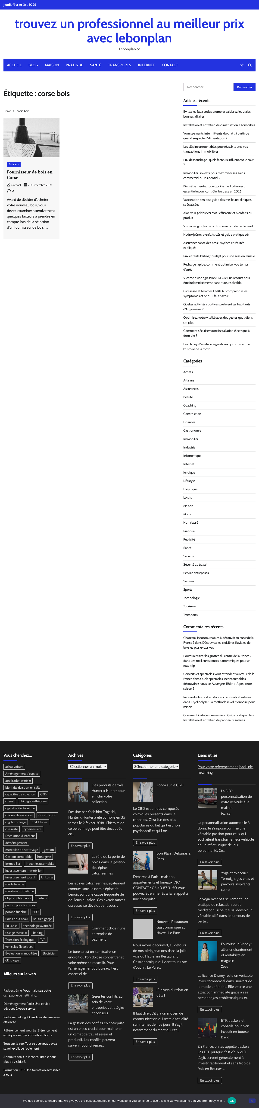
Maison (52, 65)
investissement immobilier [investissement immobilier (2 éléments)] (23, 870)
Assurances (191, 389)
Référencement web (17, 1030)
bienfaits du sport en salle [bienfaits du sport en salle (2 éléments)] (22, 787)
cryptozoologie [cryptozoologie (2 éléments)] (15, 822)
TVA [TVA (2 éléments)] (43, 940)
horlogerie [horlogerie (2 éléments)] (44, 857)
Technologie (191, 598)
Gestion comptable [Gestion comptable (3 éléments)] (18, 857)
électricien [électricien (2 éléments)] (49, 954)
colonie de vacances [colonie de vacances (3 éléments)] (19, 815)
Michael (14, 185)
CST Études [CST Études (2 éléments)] (39, 822)
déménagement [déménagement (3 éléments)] (16, 843)
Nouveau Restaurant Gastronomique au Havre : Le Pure (172, 927)
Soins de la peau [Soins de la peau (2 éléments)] (16, 919)
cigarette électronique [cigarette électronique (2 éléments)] (20, 808)
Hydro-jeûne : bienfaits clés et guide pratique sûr (216, 234)
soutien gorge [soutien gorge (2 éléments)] (42, 919)
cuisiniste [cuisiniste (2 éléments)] (11, 829)
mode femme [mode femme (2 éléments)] (14, 884)
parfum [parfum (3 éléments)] (42, 898)
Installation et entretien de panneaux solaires (214, 720)
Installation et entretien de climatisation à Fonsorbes (219, 125)
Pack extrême (12, 991)
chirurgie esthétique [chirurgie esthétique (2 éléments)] (33, 801)
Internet (146, 65)
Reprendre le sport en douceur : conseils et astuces (217, 697)
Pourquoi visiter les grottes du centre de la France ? (217, 656)
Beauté (188, 397)
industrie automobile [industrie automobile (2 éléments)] (40, 863)
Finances (189, 422)
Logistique (190, 489)
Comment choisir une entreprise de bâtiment (108, 933)
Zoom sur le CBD (170, 785)
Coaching (189, 405)
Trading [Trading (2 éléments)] (38, 933)
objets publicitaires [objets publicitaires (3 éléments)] (18, 898)
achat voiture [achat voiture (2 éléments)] (14, 767)
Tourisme (189, 606)
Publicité (189, 539)
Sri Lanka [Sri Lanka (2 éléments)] (11, 926)
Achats (188, 372)
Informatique (192, 456)
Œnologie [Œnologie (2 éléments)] (12, 961)
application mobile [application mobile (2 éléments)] (18, 780)
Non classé (190, 522)
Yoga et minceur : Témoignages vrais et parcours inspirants (237, 878)
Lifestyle (189, 481)
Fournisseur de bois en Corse (30, 174)
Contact (170, 65)
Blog (33, 65)
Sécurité (188, 556)
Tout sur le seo (13, 1044)
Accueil (14, 65)
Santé (95, 65)
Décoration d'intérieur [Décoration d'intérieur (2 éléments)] (20, 836)
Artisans (14, 164)
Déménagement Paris (18, 1004)
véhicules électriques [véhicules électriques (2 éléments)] (19, 947)
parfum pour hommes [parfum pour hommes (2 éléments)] (20, 905)
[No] (252, 1100)
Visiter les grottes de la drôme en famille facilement (218, 226)
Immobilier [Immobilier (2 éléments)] (12, 863)
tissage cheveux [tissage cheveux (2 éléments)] (16, 933)
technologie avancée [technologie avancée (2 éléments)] (37, 926)
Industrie (189, 447)
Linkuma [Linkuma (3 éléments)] (47, 877)
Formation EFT (13, 1070)
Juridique (189, 472)
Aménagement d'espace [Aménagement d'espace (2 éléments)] (21, 774)
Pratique (74, 65)
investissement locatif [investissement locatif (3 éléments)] (20, 877)
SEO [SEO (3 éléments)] (35, 912)
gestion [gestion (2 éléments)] (49, 850)
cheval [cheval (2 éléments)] (9, 801)
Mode (187, 514)
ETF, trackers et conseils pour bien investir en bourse (235, 1026)
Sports (187, 589)
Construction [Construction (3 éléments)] (47, 815)
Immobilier (190, 439)
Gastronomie (192, 430)
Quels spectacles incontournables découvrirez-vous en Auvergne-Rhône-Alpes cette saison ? (217, 684)
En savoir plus (80, 846)
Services (188, 581)
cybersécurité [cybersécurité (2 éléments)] (32, 829)
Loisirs (187, 497)
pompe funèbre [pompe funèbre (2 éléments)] (16, 912)
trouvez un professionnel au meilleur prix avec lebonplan (129, 31)
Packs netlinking (14, 1017)
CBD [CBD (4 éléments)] (43, 794)
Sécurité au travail (195, 564)
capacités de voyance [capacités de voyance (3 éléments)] (19, 794)
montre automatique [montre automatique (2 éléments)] (19, 891)
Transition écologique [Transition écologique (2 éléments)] (19, 940)
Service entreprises (196, 573)
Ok (232, 1100)
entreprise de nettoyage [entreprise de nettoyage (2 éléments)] (21, 850)
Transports (119, 65)
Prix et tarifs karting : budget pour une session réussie (219, 256)
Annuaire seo (12, 1057)
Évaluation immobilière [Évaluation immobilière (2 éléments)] (21, 954)
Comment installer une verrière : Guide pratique (215, 715)
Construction (192, 414)
